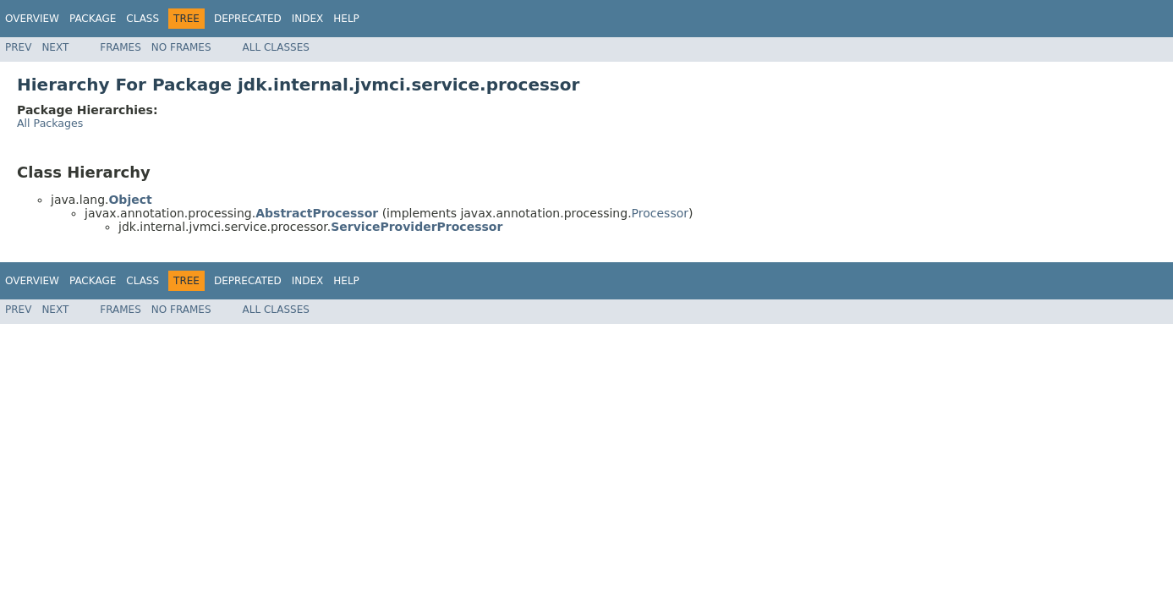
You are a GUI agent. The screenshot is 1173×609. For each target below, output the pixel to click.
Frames (120, 47)
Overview (32, 19)
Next (55, 47)
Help (346, 19)
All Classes (276, 47)
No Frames (181, 47)
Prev (18, 47)
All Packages (50, 123)
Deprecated (248, 19)
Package (92, 19)
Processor (660, 213)
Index (308, 19)
